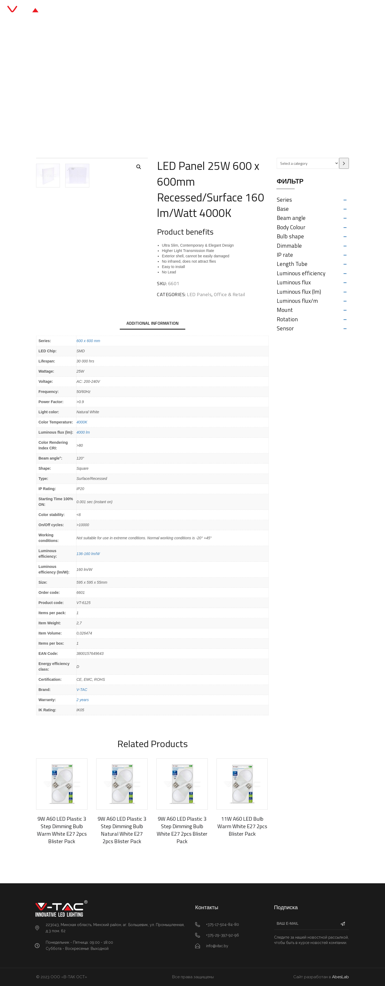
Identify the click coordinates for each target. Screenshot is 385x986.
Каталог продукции (169, 10)
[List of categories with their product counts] (308, 163)
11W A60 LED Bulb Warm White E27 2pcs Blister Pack (242, 826)
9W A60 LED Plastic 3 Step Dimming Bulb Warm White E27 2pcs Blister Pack (62, 830)
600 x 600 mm (88, 341)
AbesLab (340, 976)
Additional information (152, 323)
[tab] (152, 324)
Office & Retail (129, 89)
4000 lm (83, 432)
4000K (81, 422)
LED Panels (160, 89)
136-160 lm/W (88, 554)
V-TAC (81, 689)
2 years (82, 700)
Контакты (253, 10)
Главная (129, 10)
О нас (227, 10)
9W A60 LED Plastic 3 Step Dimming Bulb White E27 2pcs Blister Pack (182, 830)
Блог (205, 10)
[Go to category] (344, 163)
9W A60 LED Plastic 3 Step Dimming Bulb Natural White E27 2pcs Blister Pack (122, 830)
